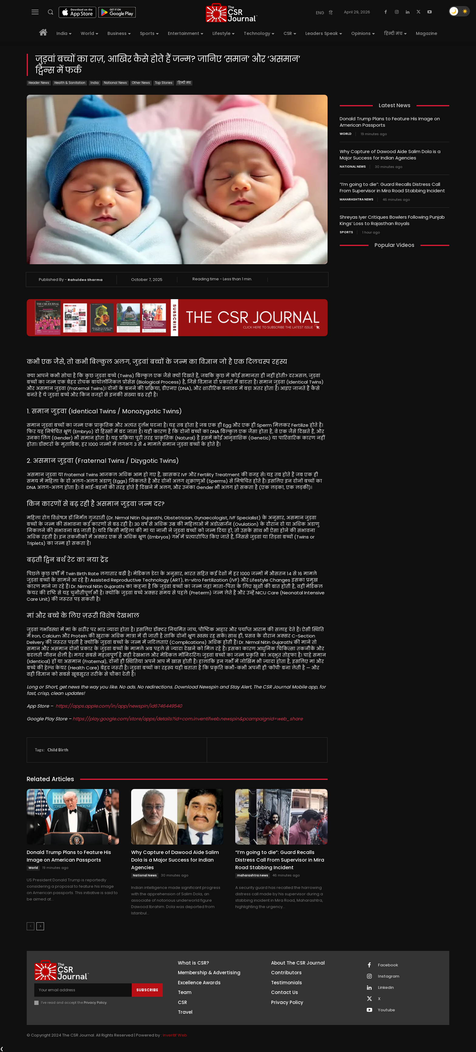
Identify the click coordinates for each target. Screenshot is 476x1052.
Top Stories (163, 83)
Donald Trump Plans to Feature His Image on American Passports (69, 856)
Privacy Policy (95, 1002)
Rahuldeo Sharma (85, 279)
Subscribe (147, 989)
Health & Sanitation (70, 83)
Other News (141, 83)
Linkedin (386, 987)
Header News (39, 83)
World (33, 868)
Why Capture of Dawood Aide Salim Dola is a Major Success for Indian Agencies (175, 860)
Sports (346, 232)
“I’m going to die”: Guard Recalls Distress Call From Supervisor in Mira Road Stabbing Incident (279, 860)
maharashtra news (252, 875)
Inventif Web (175, 1035)
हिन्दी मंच (184, 83)
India (94, 83)
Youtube (386, 1010)
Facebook (388, 965)
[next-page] (40, 926)
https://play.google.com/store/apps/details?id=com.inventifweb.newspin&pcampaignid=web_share (188, 719)
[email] (83, 990)
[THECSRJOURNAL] (231, 12)
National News (115, 83)
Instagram (388, 976)
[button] (50, 12)
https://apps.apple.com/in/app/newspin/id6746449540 (119, 706)
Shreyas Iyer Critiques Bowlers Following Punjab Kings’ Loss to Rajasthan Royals (392, 220)
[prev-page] (30, 926)
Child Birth (57, 749)
